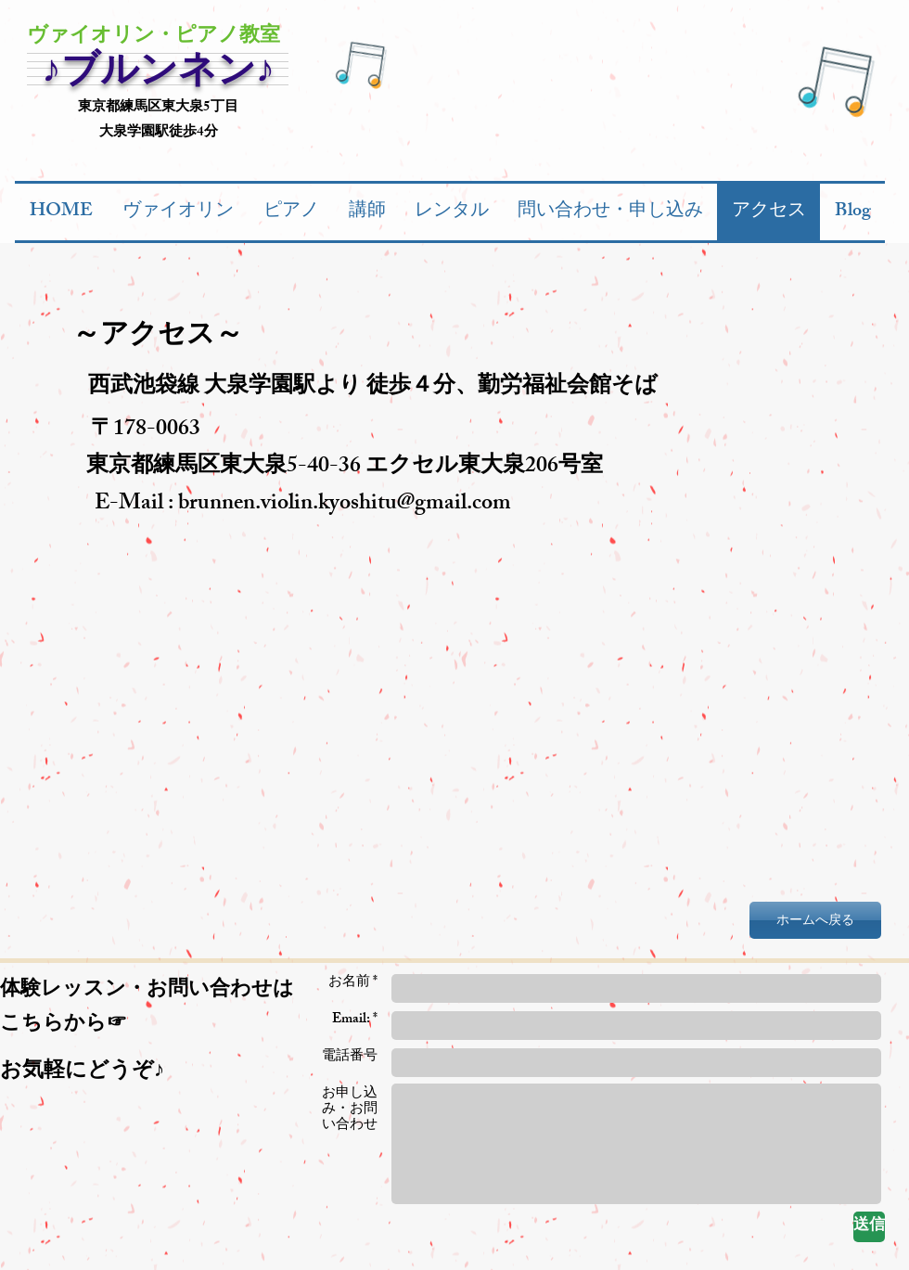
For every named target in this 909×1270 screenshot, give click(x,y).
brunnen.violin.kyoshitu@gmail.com (344, 504)
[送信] (869, 1227)
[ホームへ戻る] (815, 920)
